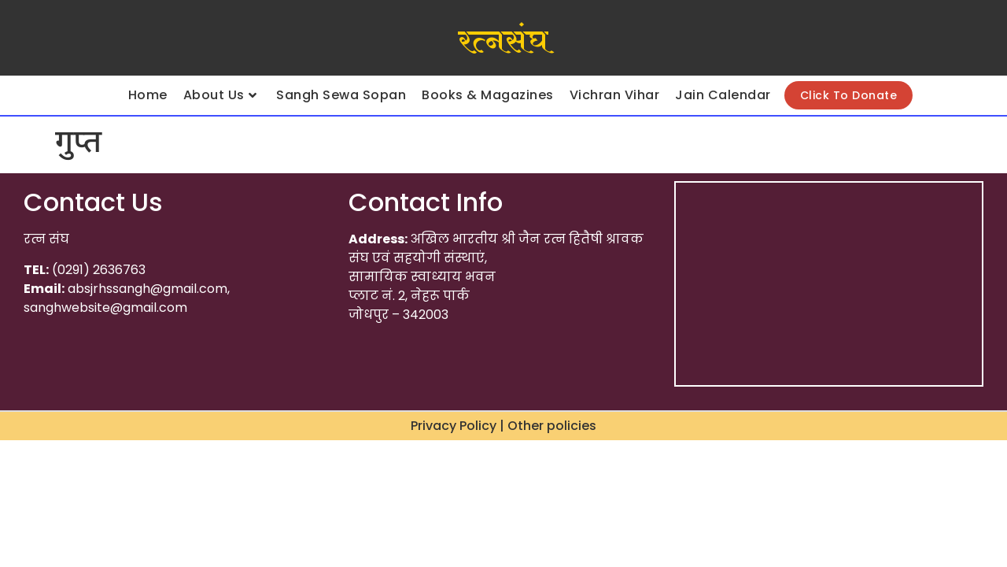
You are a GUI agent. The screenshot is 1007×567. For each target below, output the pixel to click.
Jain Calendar (723, 95)
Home (148, 95)
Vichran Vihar (615, 95)
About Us (220, 95)
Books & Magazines (488, 95)
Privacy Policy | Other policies (503, 426)
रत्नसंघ (503, 41)
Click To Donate (849, 95)
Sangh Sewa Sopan (341, 95)
